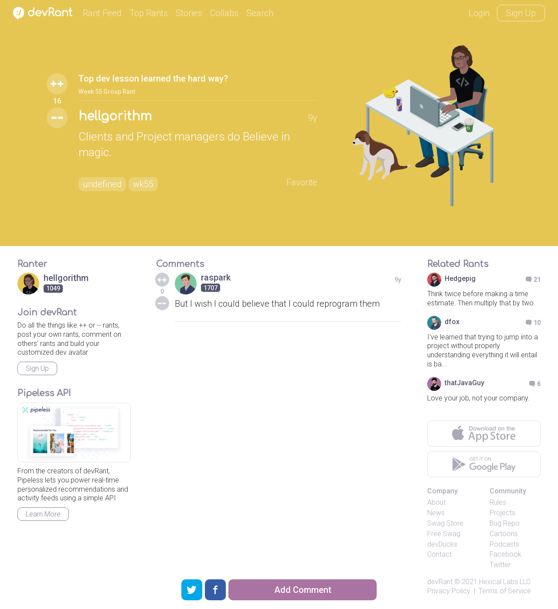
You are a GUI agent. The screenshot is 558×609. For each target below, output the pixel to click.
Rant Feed (102, 13)
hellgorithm (115, 116)
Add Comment (302, 590)
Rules (498, 502)
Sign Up (521, 13)
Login (479, 13)
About (436, 502)
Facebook (505, 554)
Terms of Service (505, 591)
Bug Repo (505, 523)
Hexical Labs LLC (505, 582)
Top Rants (148, 13)
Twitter (500, 565)
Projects (502, 513)
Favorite (301, 182)
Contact (439, 554)
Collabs (224, 13)
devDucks (442, 544)
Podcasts (504, 544)
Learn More (43, 514)
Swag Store (445, 523)
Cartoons (504, 534)
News (436, 513)
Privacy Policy (448, 591)
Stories (189, 13)
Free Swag (443, 534)
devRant (440, 582)
